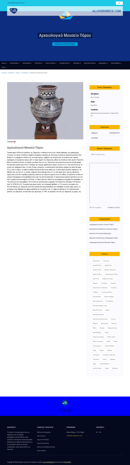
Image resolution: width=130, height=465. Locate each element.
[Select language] (119, 3)
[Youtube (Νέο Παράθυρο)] (69, 410)
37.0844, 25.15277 (114, 207)
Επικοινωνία (41, 436)
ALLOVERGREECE (49, 462)
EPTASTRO (67, 462)
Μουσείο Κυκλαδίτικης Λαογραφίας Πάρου (103, 238)
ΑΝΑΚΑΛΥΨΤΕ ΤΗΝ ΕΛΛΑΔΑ (65, 44)
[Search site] (112, 3)
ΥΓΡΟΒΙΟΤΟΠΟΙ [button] (64, 63)
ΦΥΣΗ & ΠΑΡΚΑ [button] (51, 63)
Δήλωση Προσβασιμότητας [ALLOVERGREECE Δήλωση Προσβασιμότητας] (46, 447)
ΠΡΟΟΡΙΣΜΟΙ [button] (15, 63)
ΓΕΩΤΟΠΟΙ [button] (39, 63)
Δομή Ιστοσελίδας (43, 439)
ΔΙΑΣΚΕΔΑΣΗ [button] (103, 63)
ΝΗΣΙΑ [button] (4, 63)
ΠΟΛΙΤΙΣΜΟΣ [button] (27, 63)
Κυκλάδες (11, 73)
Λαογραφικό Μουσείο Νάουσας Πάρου (102, 242)
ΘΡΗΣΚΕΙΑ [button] (77, 63)
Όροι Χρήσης (41, 450)
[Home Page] (65, 403)
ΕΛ (97, 432)
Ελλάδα (3, 73)
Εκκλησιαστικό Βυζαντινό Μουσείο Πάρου (103, 229)
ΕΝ (100, 432)
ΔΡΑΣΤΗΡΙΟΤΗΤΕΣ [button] (90, 63)
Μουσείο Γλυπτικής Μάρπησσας (100, 233)
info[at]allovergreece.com (16, 3)
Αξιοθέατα (25, 73)
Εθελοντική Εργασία (43, 432)
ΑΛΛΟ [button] (4, 67)
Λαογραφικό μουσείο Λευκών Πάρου (101, 224)
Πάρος (18, 73)
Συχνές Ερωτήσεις (43, 443)
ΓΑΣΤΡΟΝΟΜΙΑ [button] (116, 63)
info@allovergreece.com (74, 436)
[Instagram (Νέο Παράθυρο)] (65, 410)
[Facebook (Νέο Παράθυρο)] (60, 410)
